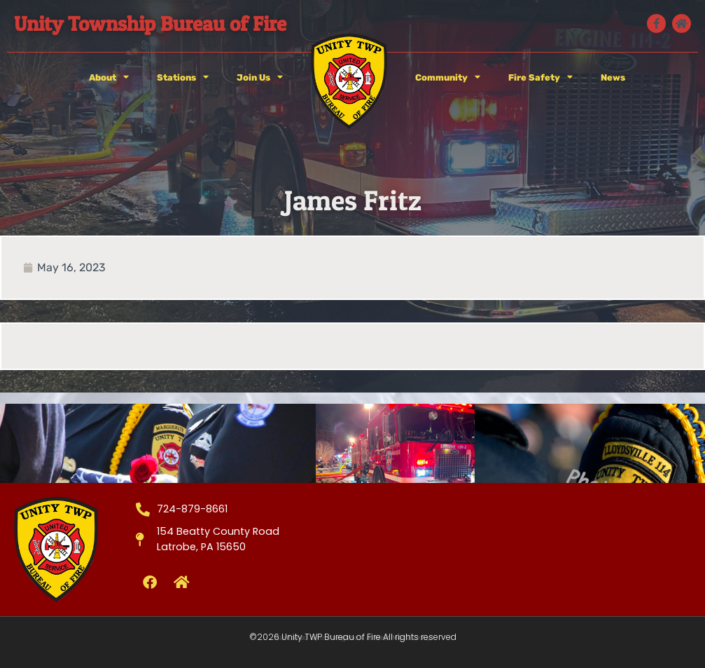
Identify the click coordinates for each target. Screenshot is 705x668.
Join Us (260, 77)
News (613, 77)
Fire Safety (540, 77)
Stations (183, 77)
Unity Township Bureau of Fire (150, 23)
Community (447, 77)
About (109, 77)
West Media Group (403, 638)
